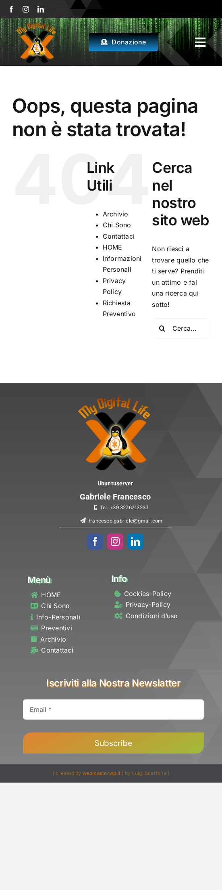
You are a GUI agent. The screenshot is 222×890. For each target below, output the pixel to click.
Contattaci (119, 236)
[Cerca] (162, 328)
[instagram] (26, 9)
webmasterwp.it (101, 773)
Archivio (116, 214)
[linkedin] (40, 9)
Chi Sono (117, 225)
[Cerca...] (181, 328)
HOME (112, 247)
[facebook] (11, 9)
